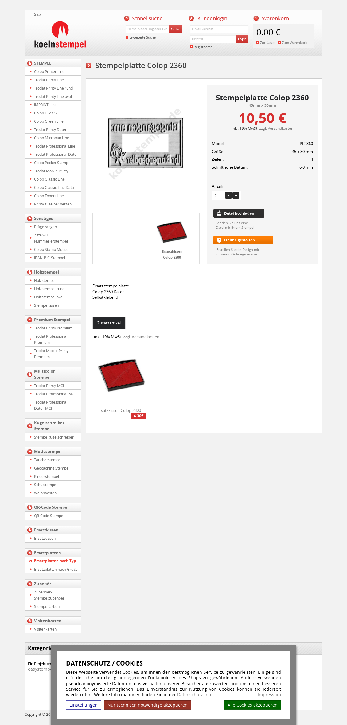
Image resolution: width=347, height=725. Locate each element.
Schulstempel (45, 484)
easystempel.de (44, 669)
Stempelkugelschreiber (54, 437)
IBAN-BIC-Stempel (49, 257)
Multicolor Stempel (44, 374)
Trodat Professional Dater (56, 154)
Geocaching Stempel (51, 468)
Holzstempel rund (49, 288)
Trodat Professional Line (54, 146)
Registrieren (203, 46)
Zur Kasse (267, 42)
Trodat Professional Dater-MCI (50, 405)
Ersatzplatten (47, 552)
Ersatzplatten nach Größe (56, 569)
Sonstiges (43, 218)
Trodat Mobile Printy (51, 170)
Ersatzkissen (46, 530)
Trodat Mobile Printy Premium (51, 353)
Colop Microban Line (51, 137)
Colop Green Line (49, 121)
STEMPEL (42, 63)
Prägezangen (45, 226)
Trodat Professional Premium (50, 339)
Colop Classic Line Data (54, 187)
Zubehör (42, 583)
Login (242, 39)
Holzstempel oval (49, 296)
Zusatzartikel (109, 323)
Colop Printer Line (49, 71)
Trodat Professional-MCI (54, 393)
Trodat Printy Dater (50, 129)
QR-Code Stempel (51, 507)
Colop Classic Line (49, 179)
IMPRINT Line (45, 104)
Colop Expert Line (49, 195)
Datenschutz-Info (194, 694)
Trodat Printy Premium (53, 327)
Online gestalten (239, 240)
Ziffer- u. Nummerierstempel (51, 238)
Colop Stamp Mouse (51, 249)
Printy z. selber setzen (53, 203)
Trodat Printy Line (49, 79)
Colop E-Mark (45, 112)
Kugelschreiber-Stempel (50, 426)
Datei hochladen (239, 213)
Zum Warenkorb (294, 42)
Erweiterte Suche (142, 37)
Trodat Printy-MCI (49, 385)
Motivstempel (48, 451)
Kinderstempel (46, 476)
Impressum (269, 694)
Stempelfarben (47, 606)
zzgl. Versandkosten (276, 128)
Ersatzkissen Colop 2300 (119, 410)
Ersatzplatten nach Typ (55, 560)
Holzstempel (46, 272)
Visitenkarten (48, 620)
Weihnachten (45, 492)
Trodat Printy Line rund (53, 88)
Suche (175, 29)
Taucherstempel (48, 459)
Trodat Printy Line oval (53, 96)
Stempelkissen (46, 305)
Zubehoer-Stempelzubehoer (49, 594)
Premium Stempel (52, 319)
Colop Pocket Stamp (51, 162)
